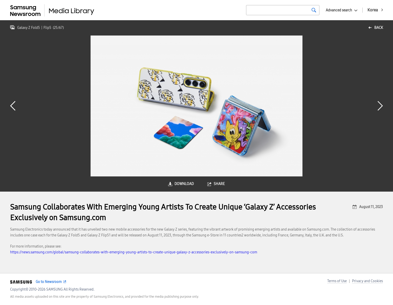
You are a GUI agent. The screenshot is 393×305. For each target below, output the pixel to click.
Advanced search (339, 10)
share (219, 184)
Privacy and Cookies (367, 281)
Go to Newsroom (49, 282)
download (184, 184)
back (378, 28)
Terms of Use (337, 281)
